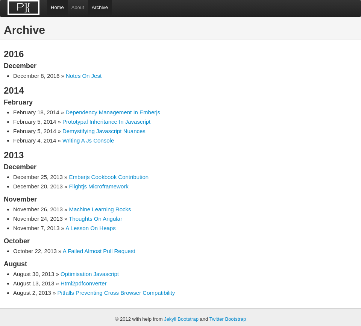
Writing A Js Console (88, 140)
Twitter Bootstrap (227, 319)
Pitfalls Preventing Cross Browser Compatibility (116, 293)
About (77, 7)
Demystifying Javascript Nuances (104, 131)
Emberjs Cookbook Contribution (109, 177)
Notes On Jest (84, 76)
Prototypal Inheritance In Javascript (106, 121)
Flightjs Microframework (98, 186)
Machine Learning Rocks (100, 209)
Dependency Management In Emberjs (112, 112)
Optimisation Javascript (90, 274)
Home (57, 7)
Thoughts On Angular (95, 218)
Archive (100, 7)
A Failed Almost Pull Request (99, 251)
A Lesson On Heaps (90, 228)
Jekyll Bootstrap (181, 319)
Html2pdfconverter (84, 283)
